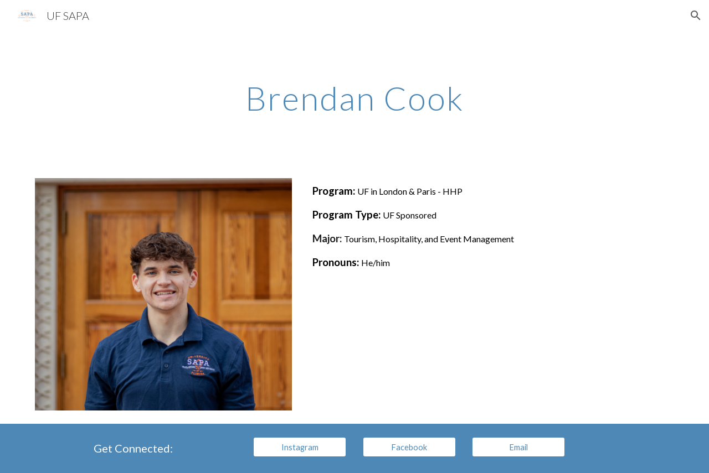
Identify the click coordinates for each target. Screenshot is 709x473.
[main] (354, 98)
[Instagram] (300, 447)
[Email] (518, 447)
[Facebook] (409, 447)
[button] (695, 15)
